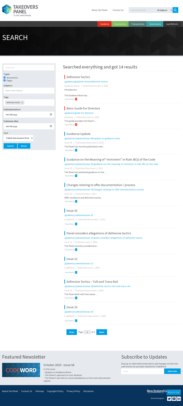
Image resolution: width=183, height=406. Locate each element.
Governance (155, 23)
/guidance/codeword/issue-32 (78, 215)
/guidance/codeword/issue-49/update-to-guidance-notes (92, 138)
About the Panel (100, 10)
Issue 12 (69, 242)
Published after (11, 121)
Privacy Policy (73, 391)
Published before (12, 109)
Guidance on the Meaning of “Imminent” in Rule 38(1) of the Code (110, 159)
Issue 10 (69, 290)
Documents (12, 77)
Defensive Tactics (78, 77)
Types (7, 74)
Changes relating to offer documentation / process (100, 185)
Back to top (173, 392)
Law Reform (172, 23)
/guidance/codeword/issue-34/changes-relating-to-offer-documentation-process (104, 189)
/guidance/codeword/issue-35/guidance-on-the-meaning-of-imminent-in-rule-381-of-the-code (111, 164)
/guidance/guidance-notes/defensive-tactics (86, 81)
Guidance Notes (73, 85)
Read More (71, 99)
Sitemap (39, 391)
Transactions (137, 23)
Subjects (8, 85)
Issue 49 (69, 142)
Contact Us (118, 10)
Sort (6, 132)
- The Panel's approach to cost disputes (62, 375)
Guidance (104, 23)
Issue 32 (71, 211)
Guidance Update (78, 134)
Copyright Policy (55, 391)
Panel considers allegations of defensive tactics (98, 233)
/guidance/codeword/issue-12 (78, 263)
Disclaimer (88, 391)
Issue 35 (69, 168)
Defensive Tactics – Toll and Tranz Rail (92, 282)
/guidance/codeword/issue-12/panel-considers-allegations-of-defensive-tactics (103, 237)
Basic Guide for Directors (83, 108)
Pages (9, 80)
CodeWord (70, 219)
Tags (6, 97)
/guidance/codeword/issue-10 (78, 311)
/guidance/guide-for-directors (79, 112)
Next (101, 332)
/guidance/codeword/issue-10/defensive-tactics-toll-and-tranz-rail (97, 286)
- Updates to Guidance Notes (57, 372)
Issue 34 (69, 193)
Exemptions (120, 23)
